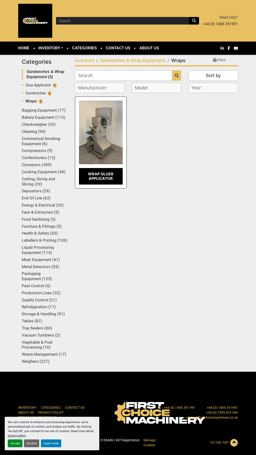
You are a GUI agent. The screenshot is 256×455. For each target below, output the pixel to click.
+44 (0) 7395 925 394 (222, 412)
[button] (51, 48)
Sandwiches (36, 93)
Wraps (31, 101)
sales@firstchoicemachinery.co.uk (213, 417)
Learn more (51, 443)
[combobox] (100, 88)
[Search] (122, 21)
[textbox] (95, 87)
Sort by (213, 75)
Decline (31, 443)
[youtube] (236, 48)
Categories (84, 48)
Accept (15, 443)
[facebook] (229, 48)
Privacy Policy (51, 412)
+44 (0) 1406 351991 (220, 24)
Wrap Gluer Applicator (100, 176)
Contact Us (118, 48)
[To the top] (203, 443)
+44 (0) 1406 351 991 (179, 407)
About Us (149, 48)
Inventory (49, 48)
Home (24, 48)
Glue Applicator (38, 85)
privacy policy (17, 435)
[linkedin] (222, 48)
